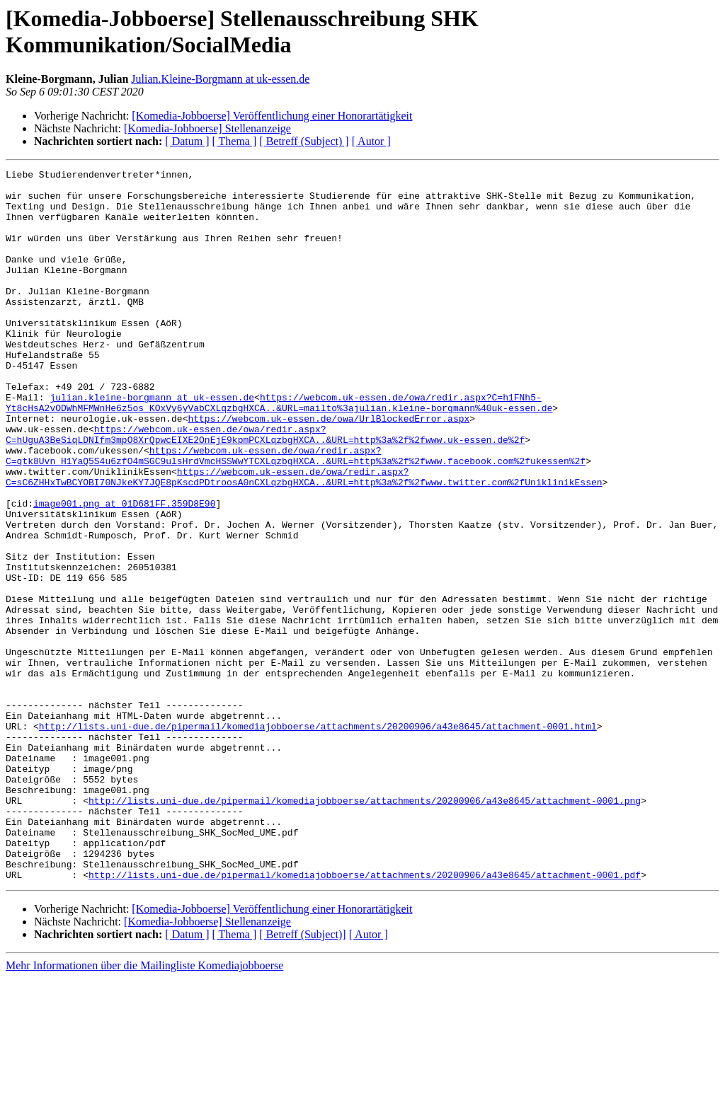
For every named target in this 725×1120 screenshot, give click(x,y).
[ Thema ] (234, 141)
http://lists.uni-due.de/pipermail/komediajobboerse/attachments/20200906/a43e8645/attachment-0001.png (365, 927)
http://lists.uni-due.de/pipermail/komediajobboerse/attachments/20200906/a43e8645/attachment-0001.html (318, 838)
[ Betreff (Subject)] (302, 1076)
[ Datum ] (187, 141)
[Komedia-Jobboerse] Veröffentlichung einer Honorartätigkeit (272, 116)
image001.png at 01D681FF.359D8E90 (124, 571)
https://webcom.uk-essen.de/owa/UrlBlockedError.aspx (328, 469)
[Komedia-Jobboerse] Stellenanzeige (207, 128)
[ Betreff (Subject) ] (303, 141)
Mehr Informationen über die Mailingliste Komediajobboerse (144, 1108)
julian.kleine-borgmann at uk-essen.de (152, 443)
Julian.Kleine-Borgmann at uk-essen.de (220, 79)
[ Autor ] (371, 141)
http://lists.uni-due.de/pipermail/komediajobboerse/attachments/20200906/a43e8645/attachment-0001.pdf (365, 1016)
